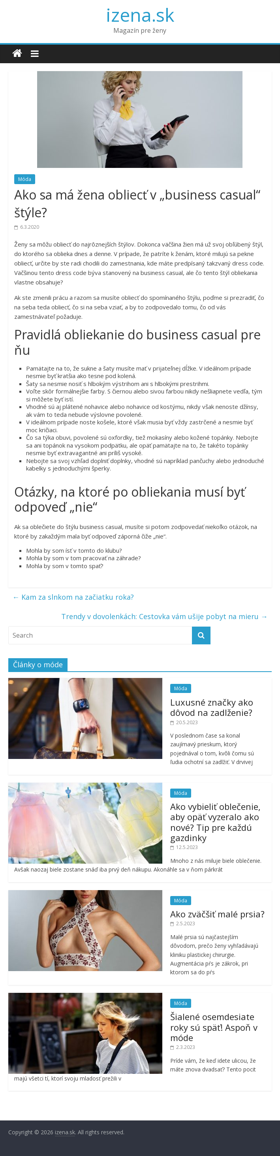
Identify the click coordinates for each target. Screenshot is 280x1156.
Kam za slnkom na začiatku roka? (73, 597)
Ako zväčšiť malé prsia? (217, 914)
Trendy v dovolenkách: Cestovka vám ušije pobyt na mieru (164, 616)
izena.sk (140, 14)
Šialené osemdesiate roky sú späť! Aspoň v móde (213, 1027)
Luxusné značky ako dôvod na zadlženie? (211, 707)
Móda (24, 179)
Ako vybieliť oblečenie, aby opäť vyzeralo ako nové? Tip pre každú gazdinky (215, 821)
